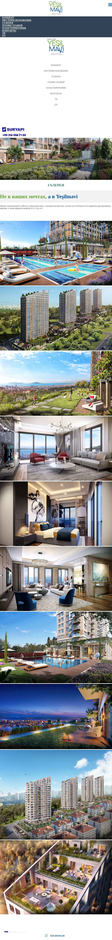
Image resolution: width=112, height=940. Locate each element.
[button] (5, 564)
